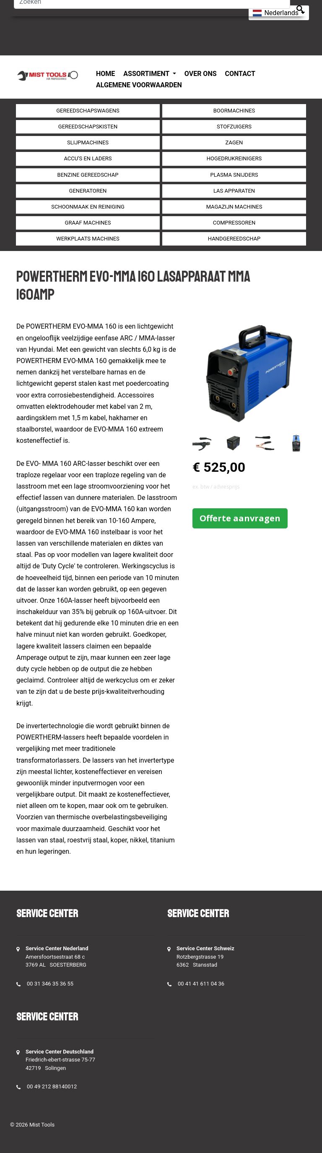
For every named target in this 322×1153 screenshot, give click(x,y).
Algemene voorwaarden (139, 85)
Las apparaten (234, 191)
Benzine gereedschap (88, 175)
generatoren (88, 191)
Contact (240, 74)
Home (105, 74)
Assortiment (147, 74)
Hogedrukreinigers (234, 158)
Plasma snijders (234, 175)
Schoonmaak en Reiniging (88, 207)
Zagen (234, 142)
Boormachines (234, 110)
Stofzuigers (234, 126)
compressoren (234, 223)
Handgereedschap (234, 238)
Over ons (200, 74)
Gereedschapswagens (87, 110)
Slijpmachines (88, 142)
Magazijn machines (234, 207)
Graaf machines (88, 223)
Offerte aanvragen (240, 518)
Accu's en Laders (88, 158)
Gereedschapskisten (87, 126)
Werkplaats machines (87, 238)
